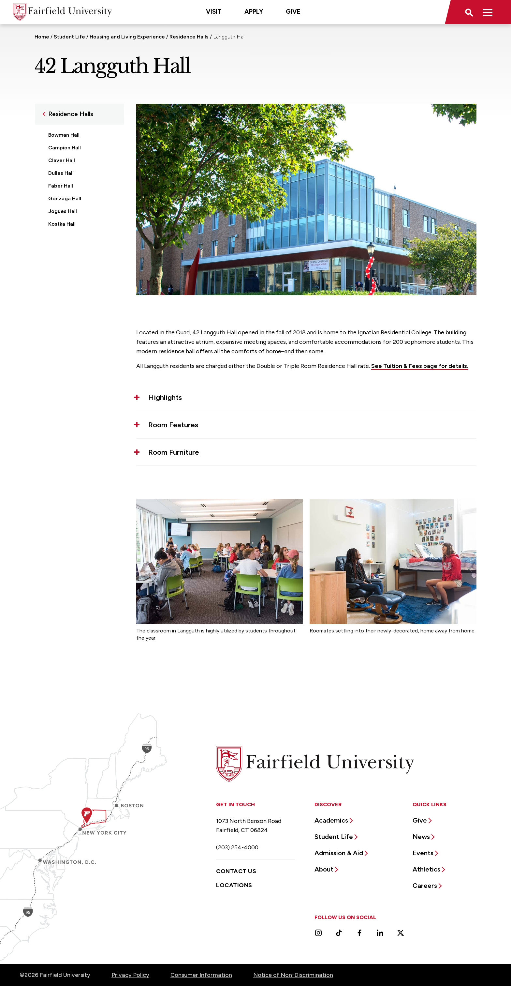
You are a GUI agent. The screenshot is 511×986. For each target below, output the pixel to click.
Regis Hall (60, 275)
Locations (234, 885)
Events (423, 853)
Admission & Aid (338, 853)
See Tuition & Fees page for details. (419, 366)
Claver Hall (61, 160)
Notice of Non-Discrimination (293, 974)
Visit (214, 11)
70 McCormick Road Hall (78, 262)
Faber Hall (60, 186)
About (323, 869)
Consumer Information (201, 974)
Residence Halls (189, 37)
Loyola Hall (61, 249)
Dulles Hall (61, 173)
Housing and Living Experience (127, 37)
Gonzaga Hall (64, 198)
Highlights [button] (165, 397)
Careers (425, 885)
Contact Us (236, 871)
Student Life (69, 37)
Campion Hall (64, 147)
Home (42, 37)
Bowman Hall (64, 135)
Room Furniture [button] (173, 452)
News (421, 837)
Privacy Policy (130, 974)
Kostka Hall (62, 224)
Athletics (426, 869)
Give (293, 11)
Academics (331, 820)
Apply (253, 11)
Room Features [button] (173, 424)
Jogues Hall (62, 211)
